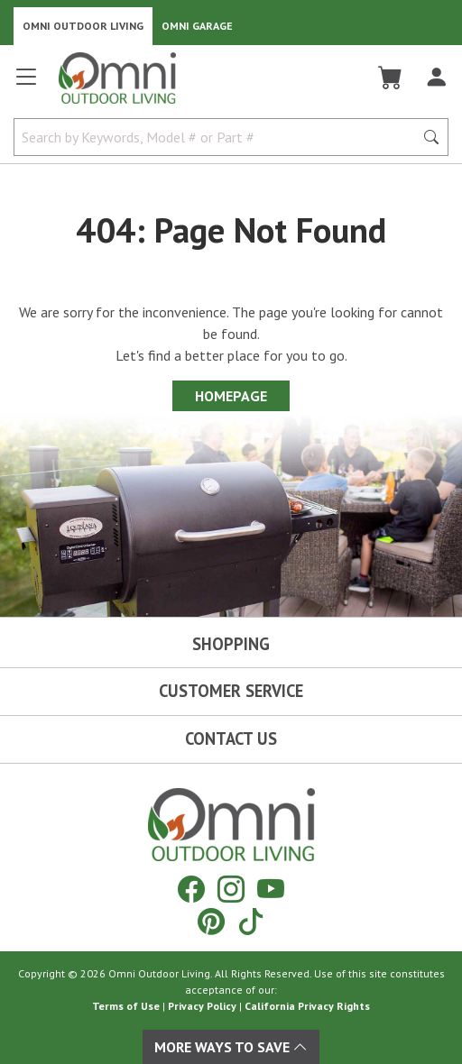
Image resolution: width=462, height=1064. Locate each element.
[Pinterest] (211, 921)
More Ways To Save (231, 1047)
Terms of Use (126, 1006)
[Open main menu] (26, 84)
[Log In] (436, 77)
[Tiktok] (250, 921)
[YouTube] (270, 888)
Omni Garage (197, 25)
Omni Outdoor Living (83, 25)
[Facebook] (191, 888)
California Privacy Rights (307, 1006)
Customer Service (231, 691)
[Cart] (390, 77)
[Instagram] (231, 888)
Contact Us (231, 738)
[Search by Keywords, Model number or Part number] (219, 137)
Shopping (231, 644)
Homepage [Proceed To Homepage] (231, 396)
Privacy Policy (202, 1006)
